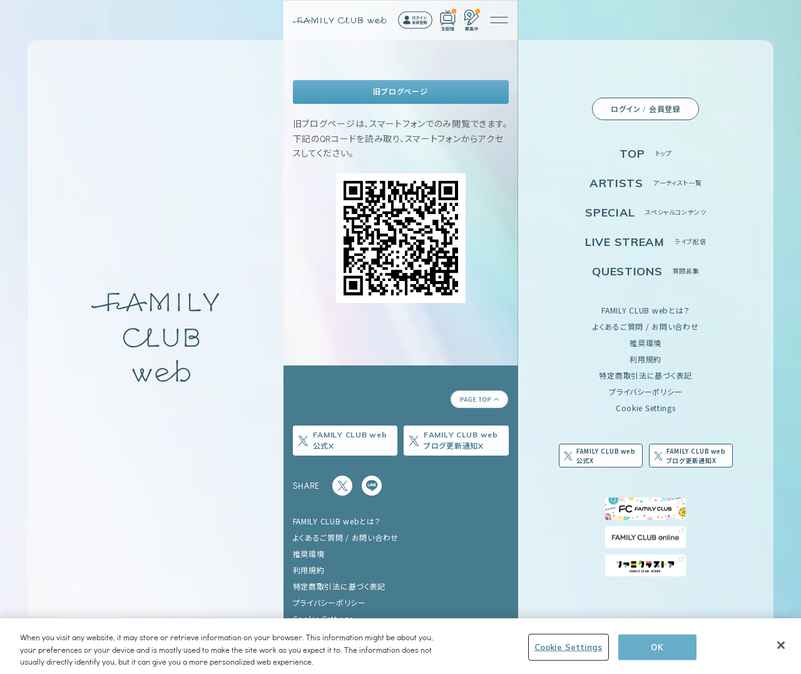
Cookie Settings (646, 407)
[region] (400, 646)
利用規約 (645, 359)
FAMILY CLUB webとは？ (645, 310)
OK (657, 646)
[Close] (781, 645)
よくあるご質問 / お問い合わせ (646, 326)
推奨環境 (645, 342)
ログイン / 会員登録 (646, 109)
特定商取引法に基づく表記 (645, 375)
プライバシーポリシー (645, 391)
